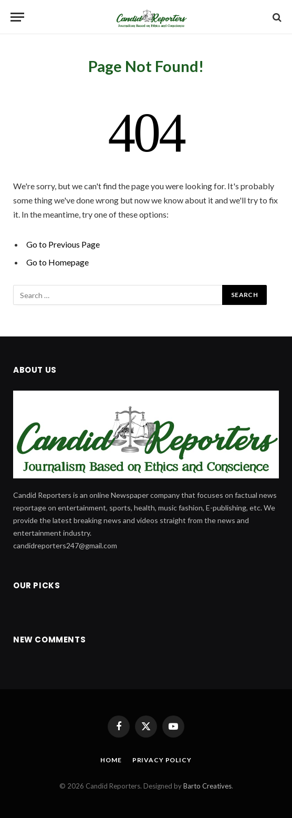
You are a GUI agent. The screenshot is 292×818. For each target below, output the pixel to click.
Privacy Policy (162, 760)
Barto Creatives (207, 786)
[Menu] (17, 17)
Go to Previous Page (63, 244)
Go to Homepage (57, 262)
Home (110, 760)
